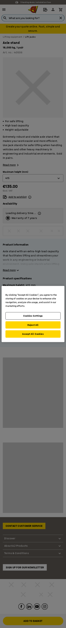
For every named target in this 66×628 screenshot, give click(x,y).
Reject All (33, 324)
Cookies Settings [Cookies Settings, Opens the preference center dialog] (33, 315)
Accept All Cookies (33, 333)
